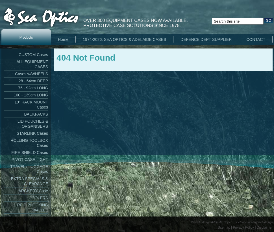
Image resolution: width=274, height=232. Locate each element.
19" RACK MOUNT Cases (31, 104)
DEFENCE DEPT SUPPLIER (206, 39)
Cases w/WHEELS (31, 74)
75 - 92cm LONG (33, 88)
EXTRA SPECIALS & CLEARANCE (29, 181)
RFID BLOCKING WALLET (32, 207)
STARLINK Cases (32, 133)
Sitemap (224, 227)
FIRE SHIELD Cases (29, 152)
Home (63, 39)
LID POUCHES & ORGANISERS (33, 124)
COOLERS (38, 198)
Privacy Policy (243, 227)
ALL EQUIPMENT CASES (32, 64)
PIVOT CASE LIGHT (30, 159)
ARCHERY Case (33, 191)
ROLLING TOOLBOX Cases (29, 143)
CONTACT (255, 39)
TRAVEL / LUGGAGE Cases (29, 169)
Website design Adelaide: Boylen (211, 222)
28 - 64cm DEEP (33, 81)
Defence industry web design (254, 222)
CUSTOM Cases (33, 54)
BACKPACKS (36, 114)
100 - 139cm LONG (31, 95)
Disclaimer (265, 227)
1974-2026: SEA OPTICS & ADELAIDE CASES (124, 39)
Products (26, 37)
